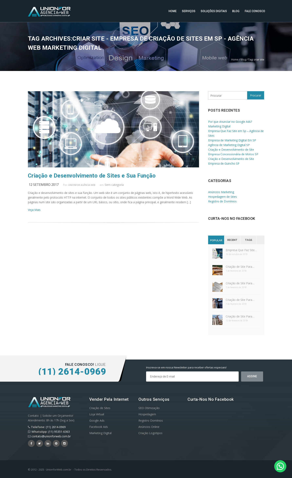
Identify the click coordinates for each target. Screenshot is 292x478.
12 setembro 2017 (44, 184)
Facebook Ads (98, 427)
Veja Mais (34, 210)
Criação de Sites (99, 408)
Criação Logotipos (150, 433)
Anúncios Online (148, 427)
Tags (248, 239)
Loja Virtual (96, 414)
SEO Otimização (149, 408)
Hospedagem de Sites (222, 197)
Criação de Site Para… (240, 266)
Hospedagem (147, 414)
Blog (235, 11)
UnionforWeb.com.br (58, 469)
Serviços (188, 11)
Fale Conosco (255, 11)
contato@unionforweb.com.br (51, 436)
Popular (216, 240)
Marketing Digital (100, 433)
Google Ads (96, 420)
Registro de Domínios (222, 201)
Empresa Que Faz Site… (241, 250)
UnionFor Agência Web (81, 184)
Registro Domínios (150, 420)
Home (173, 11)
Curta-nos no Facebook (231, 218)
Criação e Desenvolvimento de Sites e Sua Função (92, 175)
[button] (280, 466)
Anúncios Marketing (221, 192)
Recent (232, 239)
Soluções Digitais (214, 11)
